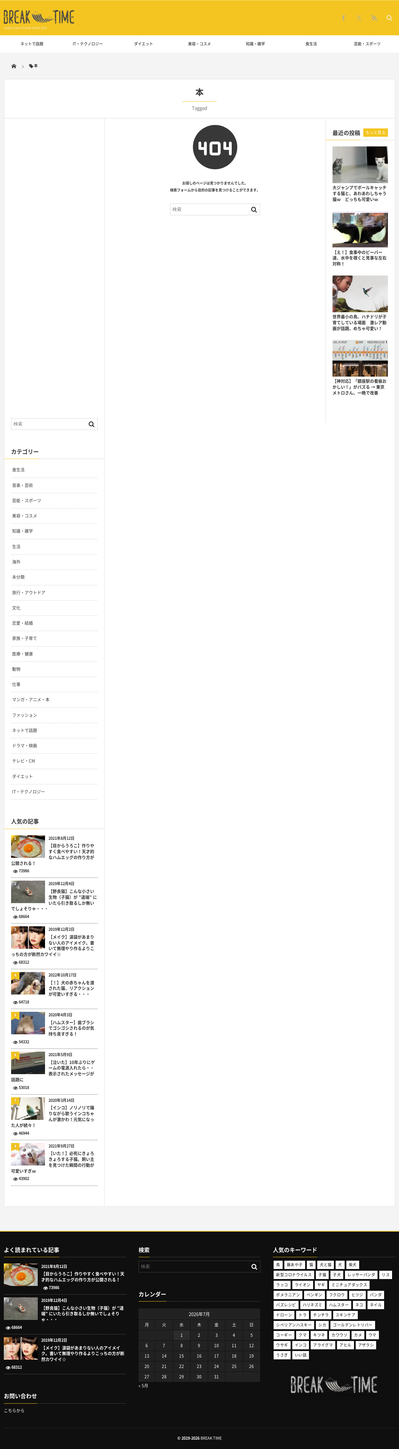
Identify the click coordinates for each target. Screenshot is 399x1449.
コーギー (284, 1335)
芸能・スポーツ (367, 44)
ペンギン (314, 1295)
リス (386, 1275)
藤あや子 (295, 1265)
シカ (322, 1325)
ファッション (24, 715)
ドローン (284, 1315)
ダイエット (143, 44)
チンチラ (321, 1315)
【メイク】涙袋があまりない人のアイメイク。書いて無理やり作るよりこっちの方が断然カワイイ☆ (52, 945)
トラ (303, 1315)
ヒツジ (357, 1295)
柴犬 (353, 1265)
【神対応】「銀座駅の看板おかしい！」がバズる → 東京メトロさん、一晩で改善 (359, 387)
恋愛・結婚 (22, 623)
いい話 (301, 1355)
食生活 (311, 44)
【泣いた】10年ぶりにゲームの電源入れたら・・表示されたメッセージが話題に (53, 1071)
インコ (301, 1345)
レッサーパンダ (361, 1275)
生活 (16, 546)
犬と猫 (325, 1265)
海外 (16, 562)
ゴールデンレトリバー (352, 1325)
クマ (303, 1335)
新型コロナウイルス (294, 1275)
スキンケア (345, 1315)
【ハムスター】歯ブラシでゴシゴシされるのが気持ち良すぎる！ (71, 1028)
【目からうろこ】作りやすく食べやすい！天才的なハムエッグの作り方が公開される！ (52, 854)
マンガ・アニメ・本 (31, 699)
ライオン (303, 1285)
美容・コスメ (199, 44)
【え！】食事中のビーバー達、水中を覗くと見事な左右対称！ (359, 258)
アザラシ (366, 1345)
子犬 (337, 1275)
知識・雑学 (255, 44)
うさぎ (282, 1355)
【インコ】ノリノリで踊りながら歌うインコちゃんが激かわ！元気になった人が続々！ (52, 1116)
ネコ (359, 1305)
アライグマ (323, 1345)
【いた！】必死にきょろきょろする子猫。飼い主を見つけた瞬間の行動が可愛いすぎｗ (52, 1162)
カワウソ (339, 1335)
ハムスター (339, 1305)
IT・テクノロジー (88, 44)
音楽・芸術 (22, 485)
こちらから (14, 1410)
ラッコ (282, 1285)
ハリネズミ (312, 1305)
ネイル (376, 1305)
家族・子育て (24, 638)
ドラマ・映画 (24, 745)
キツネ (319, 1335)
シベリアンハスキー (294, 1325)
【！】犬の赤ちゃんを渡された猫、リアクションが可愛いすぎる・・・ (71, 988)
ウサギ (282, 1345)
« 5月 (143, 1386)
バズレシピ (286, 1305)
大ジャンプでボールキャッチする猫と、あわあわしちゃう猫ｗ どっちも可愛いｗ (359, 193)
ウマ (372, 1335)
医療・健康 (22, 654)
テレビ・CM (23, 761)
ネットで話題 (31, 44)
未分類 (18, 577)
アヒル (345, 1345)
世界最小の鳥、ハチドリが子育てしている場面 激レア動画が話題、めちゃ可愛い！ (359, 322)
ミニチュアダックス (349, 1285)
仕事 (16, 684)
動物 (16, 669)
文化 (16, 608)
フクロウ (337, 1295)
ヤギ (321, 1285)
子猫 (322, 1275)
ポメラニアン (288, 1295)
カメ (358, 1335)
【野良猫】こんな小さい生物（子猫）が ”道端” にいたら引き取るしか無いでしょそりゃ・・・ (54, 900)
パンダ (376, 1295)
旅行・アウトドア (28, 593)
